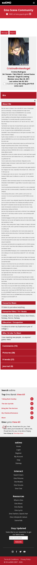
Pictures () (8, 352)
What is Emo (18, 500)
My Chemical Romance (10, 413)
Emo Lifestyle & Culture (18, 517)
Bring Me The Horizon (10, 408)
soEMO (6, 2)
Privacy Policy (25, 559)
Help (18, 460)
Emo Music (18, 503)
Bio (4, 95)
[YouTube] (24, 552)
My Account (18, 456)
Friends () (8, 359)
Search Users (18, 475)
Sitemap (18, 463)
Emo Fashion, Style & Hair (18, 514)
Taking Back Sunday (9, 399)
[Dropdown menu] (34, 2)
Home (18, 446)
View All (21, 394)
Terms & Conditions (11, 559)
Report (12, 33)
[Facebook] (16, 552)
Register (18, 453)
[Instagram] (30, 14)
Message (4, 33)
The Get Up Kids (8, 404)
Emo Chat (18, 488)
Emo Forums (18, 485)
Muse (4, 418)
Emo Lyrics (18, 510)
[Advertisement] (18, 25)
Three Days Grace (18, 433)
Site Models (18, 482)
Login (18, 450)
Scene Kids (18, 520)
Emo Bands (18, 507)
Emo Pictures (18, 478)
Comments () (10, 346)
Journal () (7, 366)
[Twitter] (20, 552)
